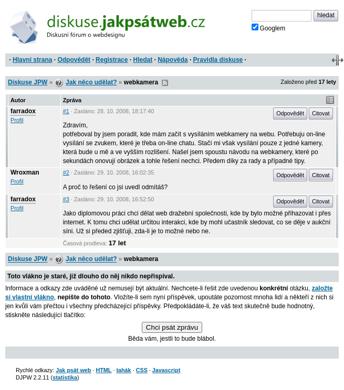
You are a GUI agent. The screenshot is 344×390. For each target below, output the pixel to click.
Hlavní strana (32, 59)
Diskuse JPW (27, 82)
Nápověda (172, 59)
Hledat (142, 59)
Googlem (269, 28)
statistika (65, 377)
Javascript (166, 370)
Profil (17, 120)
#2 (66, 172)
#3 (66, 199)
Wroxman (25, 172)
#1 (66, 111)
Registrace (112, 59)
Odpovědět (73, 59)
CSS (142, 370)
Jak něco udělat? (91, 82)
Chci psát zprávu (172, 327)
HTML (103, 370)
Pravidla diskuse (218, 59)
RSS (165, 83)
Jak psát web (73, 370)
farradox (23, 111)
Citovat (321, 113)
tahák (123, 370)
